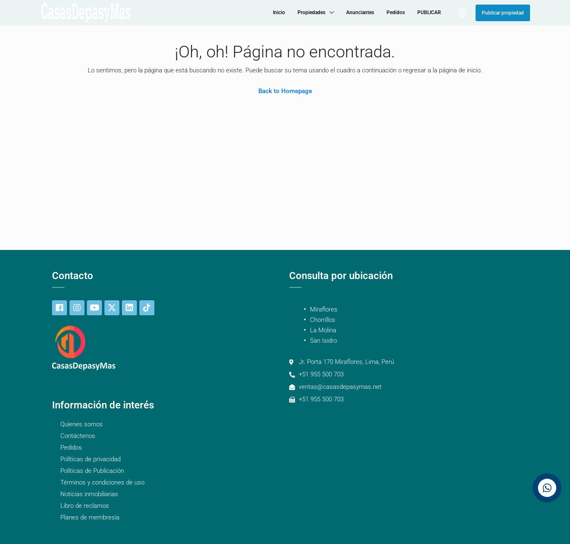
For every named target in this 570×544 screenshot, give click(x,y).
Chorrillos (322, 320)
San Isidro (323, 340)
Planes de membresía (89, 517)
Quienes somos (81, 424)
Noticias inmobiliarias (89, 494)
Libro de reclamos (84, 505)
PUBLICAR (429, 12)
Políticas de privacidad (90, 459)
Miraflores (323, 309)
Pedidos (396, 12)
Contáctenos (77, 436)
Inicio (279, 12)
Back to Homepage (285, 91)
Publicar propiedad (503, 13)
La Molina (323, 330)
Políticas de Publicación (92, 471)
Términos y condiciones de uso (102, 482)
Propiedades (311, 12)
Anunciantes (360, 12)
